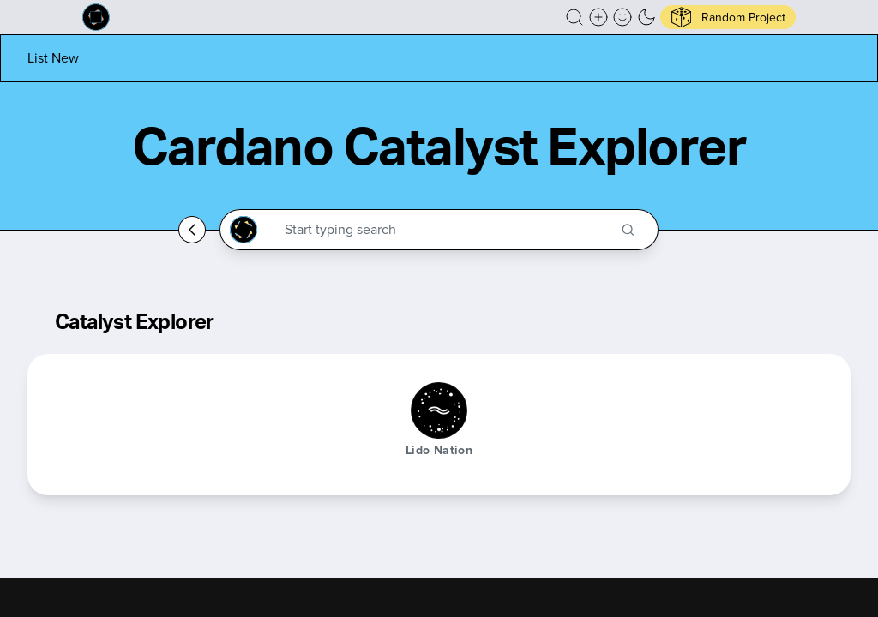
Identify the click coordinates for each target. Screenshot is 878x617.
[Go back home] (192, 229)
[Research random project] (728, 17)
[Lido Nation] (439, 410)
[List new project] (53, 58)
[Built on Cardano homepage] (96, 17)
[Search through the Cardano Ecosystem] (446, 229)
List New (53, 58)
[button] (574, 17)
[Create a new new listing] (598, 17)
